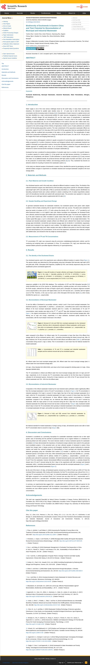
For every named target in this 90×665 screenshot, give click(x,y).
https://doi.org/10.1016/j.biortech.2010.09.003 (38, 581)
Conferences (45, 13)
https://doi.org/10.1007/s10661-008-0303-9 (70, 571)
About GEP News (7, 46)
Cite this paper (32, 510)
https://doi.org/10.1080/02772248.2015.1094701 (39, 649)
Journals (20, 13)
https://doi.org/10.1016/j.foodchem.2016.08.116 (39, 596)
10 (69, 160)
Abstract (74, 18)
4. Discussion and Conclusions (38, 432)
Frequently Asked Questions (10, 48)
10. (27, 600)
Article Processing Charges (10, 32)
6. (26, 568)
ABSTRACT (30, 58)
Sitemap (47, 658)
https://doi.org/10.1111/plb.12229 (35, 624)
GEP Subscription (7, 37)
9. (26, 592)
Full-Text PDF (76, 20)
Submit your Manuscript (74, 662)
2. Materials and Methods (36, 175)
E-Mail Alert (6, 662)
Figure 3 (73, 391)
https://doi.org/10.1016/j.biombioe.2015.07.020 (47, 605)
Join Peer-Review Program (20, 662)
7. (26, 577)
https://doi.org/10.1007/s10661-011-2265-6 (44, 534)
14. (27, 637)
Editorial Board (6, 28)
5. (26, 562)
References (30, 525)
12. (27, 617)
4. (26, 556)
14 (80, 293)
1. (26, 530)
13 (64, 196)
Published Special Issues (9, 56)
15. (27, 645)
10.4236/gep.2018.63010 (33, 22)
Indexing (5, 21)
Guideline (5, 30)
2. (26, 539)
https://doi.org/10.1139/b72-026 (34, 632)
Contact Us (53, 658)
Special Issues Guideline (9, 58)
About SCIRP (41, 658)
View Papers (6, 23)
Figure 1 (86, 260)
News (59, 13)
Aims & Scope (6, 26)
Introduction (5, 69)
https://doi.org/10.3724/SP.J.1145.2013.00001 (38, 641)
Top (3, 63)
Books (32, 13)
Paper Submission (7, 35)
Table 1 (79, 339)
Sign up (61, 662)
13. (27, 628)
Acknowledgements (34, 495)
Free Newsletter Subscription (10, 39)
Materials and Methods (8, 72)
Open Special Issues (8, 53)
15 (34, 443)
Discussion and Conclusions (10, 78)
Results (4, 75)
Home (6, 13)
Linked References (77, 26)
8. (26, 585)
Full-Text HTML (76, 22)
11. (27, 609)
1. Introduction (32, 105)
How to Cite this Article (78, 29)
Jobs (84, 13)
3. (26, 547)
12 (68, 189)
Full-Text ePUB (76, 24)
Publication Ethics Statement (10, 44)
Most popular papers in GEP (10, 41)
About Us (71, 13)
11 (64, 163)
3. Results (30, 250)
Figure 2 (28, 313)
